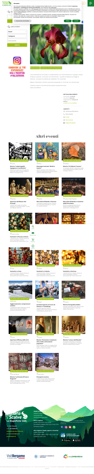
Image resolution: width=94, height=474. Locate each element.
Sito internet (69, 120)
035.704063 (13, 426)
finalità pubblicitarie (22, 11)
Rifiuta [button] (67, 20)
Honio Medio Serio (73, 236)
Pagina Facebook (70, 122)
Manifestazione (35, 67)
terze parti (36, 9)
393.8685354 (14, 428)
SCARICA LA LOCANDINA (70, 103)
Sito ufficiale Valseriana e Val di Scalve (9, 466)
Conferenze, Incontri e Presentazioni (51, 67)
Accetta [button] (76, 20)
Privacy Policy (61, 466)
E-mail (67, 117)
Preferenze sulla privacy (70, 466)
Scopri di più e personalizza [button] (22, 20)
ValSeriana (20, 303)
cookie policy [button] (53, 7)
